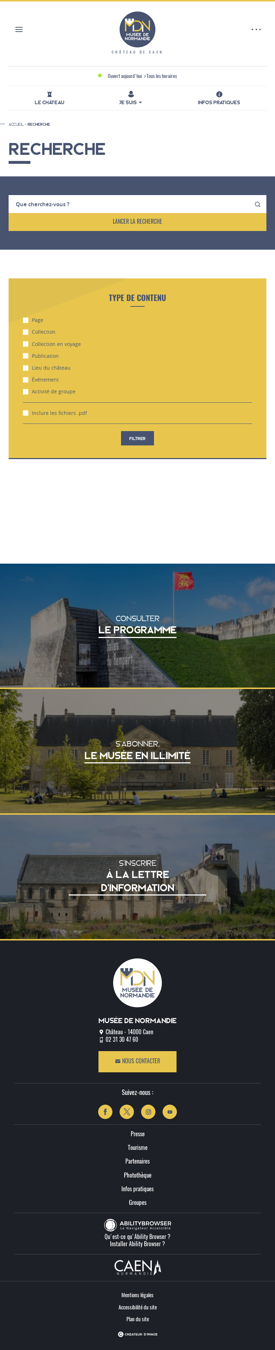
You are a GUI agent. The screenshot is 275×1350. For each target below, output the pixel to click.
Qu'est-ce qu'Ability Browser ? (137, 1237)
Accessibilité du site (138, 1307)
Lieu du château (47, 368)
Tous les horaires (161, 76)
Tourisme (138, 1148)
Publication (41, 356)
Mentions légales (137, 1295)
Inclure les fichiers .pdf (55, 413)
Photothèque (137, 1176)
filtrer (137, 438)
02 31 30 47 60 (122, 1040)
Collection (39, 332)
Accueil (16, 124)
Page (33, 320)
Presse (138, 1134)
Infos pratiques (137, 1189)
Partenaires (137, 1162)
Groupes (137, 1203)
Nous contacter (137, 1061)
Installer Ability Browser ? (137, 1244)
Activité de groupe (49, 391)
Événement (41, 379)
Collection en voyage (52, 344)
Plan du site (137, 1319)
